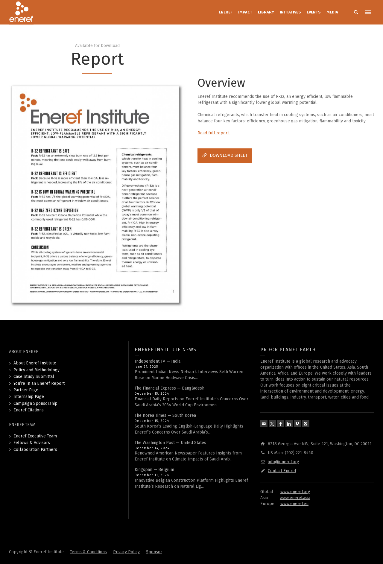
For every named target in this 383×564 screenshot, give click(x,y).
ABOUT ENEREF (23, 351)
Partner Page (25, 390)
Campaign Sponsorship (35, 403)
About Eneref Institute (34, 363)
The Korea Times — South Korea (165, 415)
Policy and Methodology (36, 370)
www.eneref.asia (295, 497)
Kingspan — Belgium (154, 469)
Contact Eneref (282, 470)
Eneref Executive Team (35, 436)
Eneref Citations (28, 410)
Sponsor (154, 551)
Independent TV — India (157, 361)
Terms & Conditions (88, 551)
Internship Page (28, 396)
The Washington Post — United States (170, 442)
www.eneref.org (295, 491)
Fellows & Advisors (31, 442)
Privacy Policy (126, 551)
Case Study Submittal (33, 376)
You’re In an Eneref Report (39, 383)
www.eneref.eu (294, 503)
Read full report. (213, 133)
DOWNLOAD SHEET (224, 155)
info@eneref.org (283, 461)
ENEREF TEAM (22, 424)
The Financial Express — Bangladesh (169, 388)
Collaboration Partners (35, 449)
